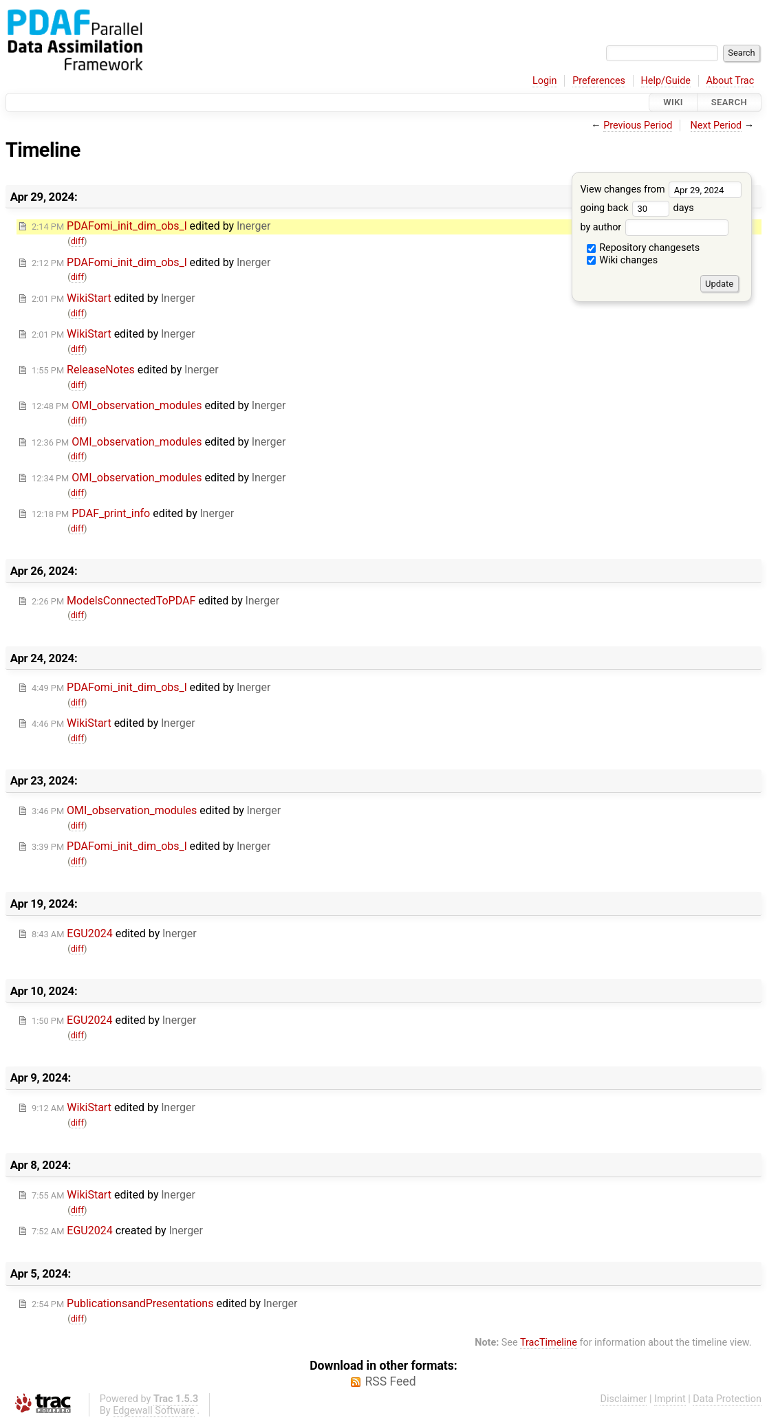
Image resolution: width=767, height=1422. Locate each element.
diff (77, 241)
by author (654, 227)
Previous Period (637, 125)
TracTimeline (548, 1342)
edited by (151, 225)
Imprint (670, 1399)
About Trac (730, 81)
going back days (636, 208)
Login (544, 81)
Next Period (716, 125)
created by (117, 1230)
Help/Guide (666, 81)
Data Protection (727, 1399)
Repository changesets (643, 248)
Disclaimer (624, 1399)
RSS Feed (390, 1381)
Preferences (598, 81)
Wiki (673, 102)
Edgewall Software (154, 1410)
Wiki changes (622, 260)
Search (729, 102)
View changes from (661, 189)
